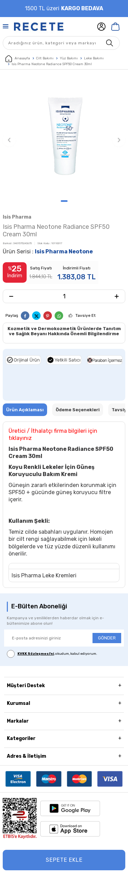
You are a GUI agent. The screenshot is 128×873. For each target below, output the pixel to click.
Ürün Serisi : (48, 251)
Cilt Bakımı (45, 58)
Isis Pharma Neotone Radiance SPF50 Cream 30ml (52, 64)
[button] (64, 201)
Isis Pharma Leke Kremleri (44, 575)
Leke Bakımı (94, 58)
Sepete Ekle (64, 860)
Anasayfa (17, 58)
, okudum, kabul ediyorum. (52, 654)
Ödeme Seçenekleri (78, 409)
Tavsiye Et (85, 315)
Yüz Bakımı (69, 58)
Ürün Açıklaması (25, 409)
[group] (64, 136)
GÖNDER (107, 637)
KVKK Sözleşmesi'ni (35, 654)
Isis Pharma (17, 217)
